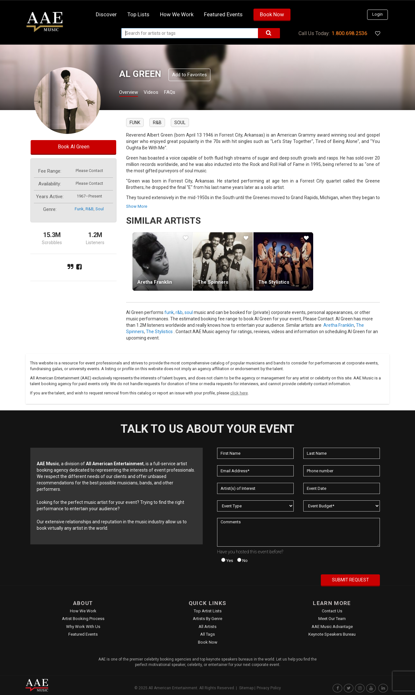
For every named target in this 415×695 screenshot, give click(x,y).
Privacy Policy (269, 688)
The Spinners (213, 282)
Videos (159, 93)
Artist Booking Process (83, 618)
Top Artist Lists (208, 611)
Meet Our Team (332, 618)
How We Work (83, 611)
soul (99, 208)
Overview (131, 93)
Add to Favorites (189, 75)
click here (239, 393)
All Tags (207, 634)
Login (377, 14)
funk (79, 208)
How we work (176, 14)
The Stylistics (273, 282)
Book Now (272, 14)
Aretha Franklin (154, 282)
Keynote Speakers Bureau (332, 634)
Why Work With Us (83, 626)
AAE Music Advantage (332, 626)
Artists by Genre (207, 618)
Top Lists (138, 14)
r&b (90, 208)
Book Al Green (73, 147)
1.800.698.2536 (349, 33)
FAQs (181, 93)
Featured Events (223, 14)
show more (136, 206)
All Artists (207, 626)
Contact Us (332, 611)
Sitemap (246, 688)
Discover (106, 14)
